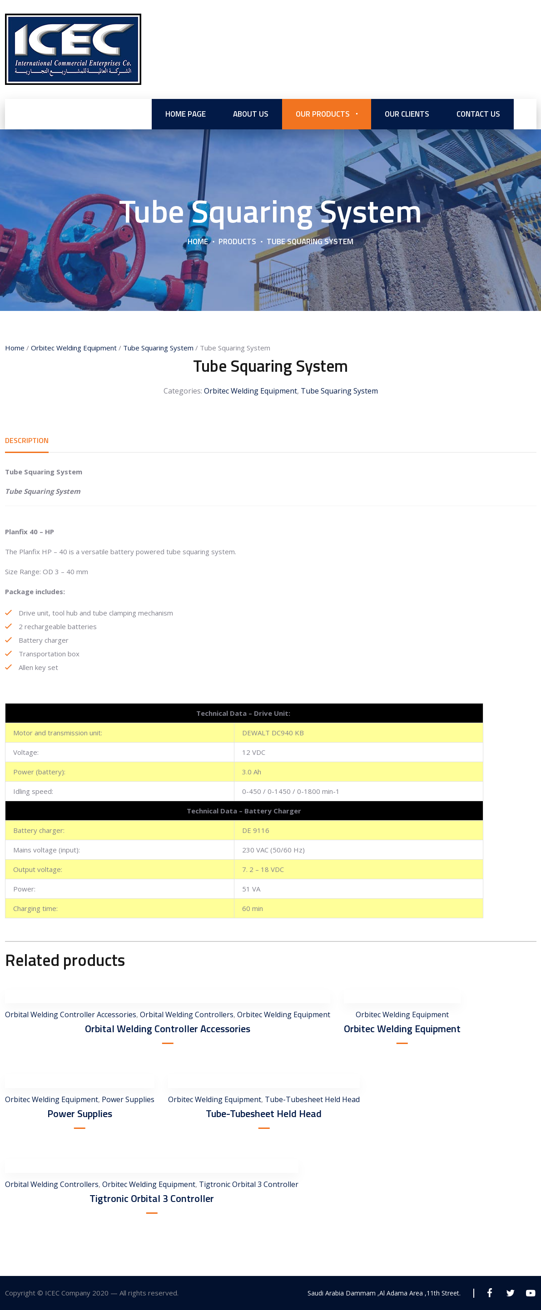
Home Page (185, 113)
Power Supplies (128, 1099)
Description (27, 440)
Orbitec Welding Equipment (74, 347)
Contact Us (478, 113)
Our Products (323, 113)
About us (250, 113)
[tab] (27, 440)
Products (237, 241)
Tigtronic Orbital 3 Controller (248, 1184)
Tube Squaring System (158, 347)
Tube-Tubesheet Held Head (312, 1099)
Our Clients (407, 113)
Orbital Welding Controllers (186, 1014)
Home (198, 241)
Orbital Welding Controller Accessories (70, 1014)
